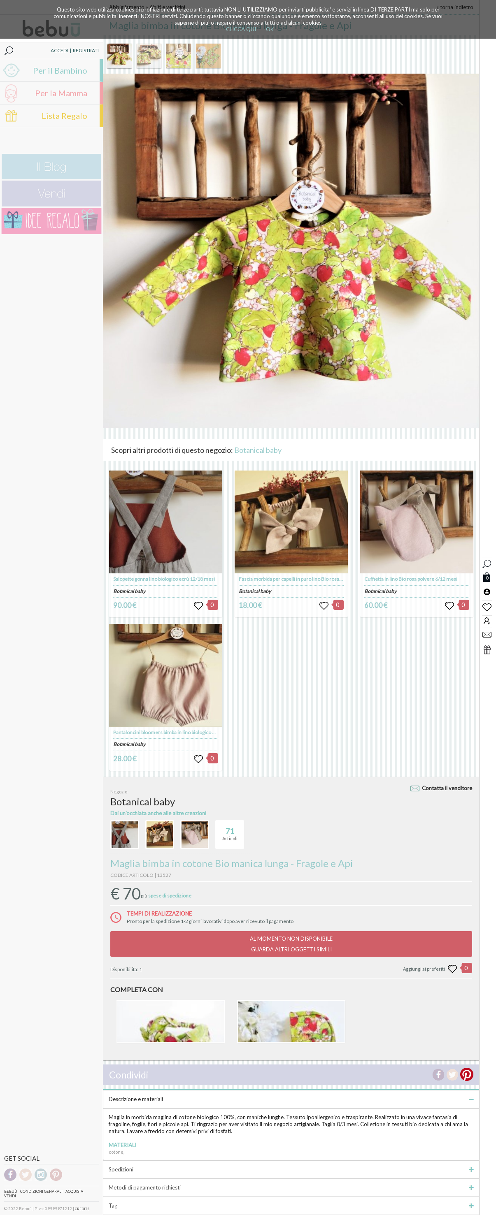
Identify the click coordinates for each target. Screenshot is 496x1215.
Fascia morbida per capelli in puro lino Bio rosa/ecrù (295, 579)
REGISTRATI (86, 50)
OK (270, 29)
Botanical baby (258, 449)
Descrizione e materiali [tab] (291, 1099)
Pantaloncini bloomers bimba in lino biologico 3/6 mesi (172, 732)
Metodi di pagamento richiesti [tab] (291, 1187)
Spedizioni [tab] (291, 1169)
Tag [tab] (291, 1205)
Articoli (230, 831)
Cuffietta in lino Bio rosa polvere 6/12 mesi (410, 579)
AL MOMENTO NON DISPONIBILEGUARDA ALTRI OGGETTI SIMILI (291, 944)
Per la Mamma (61, 93)
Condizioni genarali (41, 1191)
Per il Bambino (60, 70)
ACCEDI (59, 50)
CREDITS (82, 1209)
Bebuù (10, 1191)
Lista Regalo (64, 116)
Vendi (10, 1196)
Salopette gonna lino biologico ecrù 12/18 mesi (164, 579)
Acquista (74, 1191)
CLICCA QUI (241, 29)
